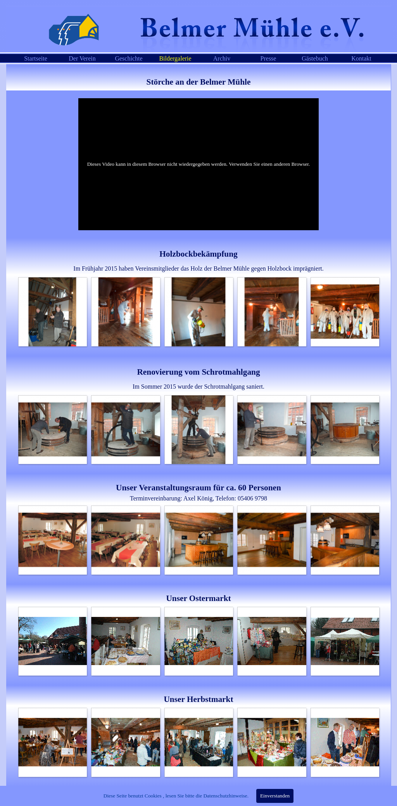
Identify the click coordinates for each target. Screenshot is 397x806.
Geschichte (128, 58)
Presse (268, 58)
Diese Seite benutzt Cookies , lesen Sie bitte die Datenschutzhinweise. (176, 796)
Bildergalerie (175, 58)
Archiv (221, 58)
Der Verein (82, 58)
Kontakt (361, 58)
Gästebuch (315, 58)
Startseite (35, 58)
